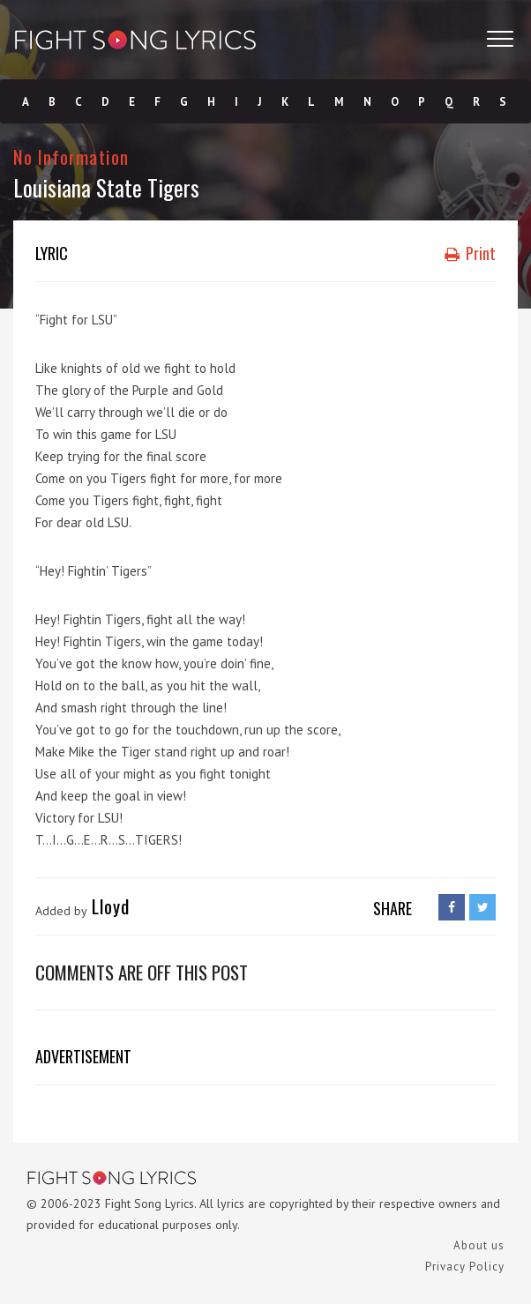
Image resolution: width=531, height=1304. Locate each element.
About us (479, 1245)
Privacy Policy (465, 1266)
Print (470, 253)
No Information (71, 156)
